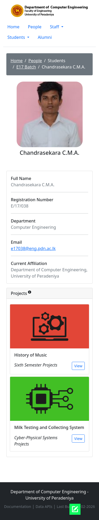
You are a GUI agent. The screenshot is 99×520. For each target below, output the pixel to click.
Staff (55, 27)
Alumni (45, 37)
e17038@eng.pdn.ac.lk (33, 248)
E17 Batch (26, 67)
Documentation (18, 506)
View (78, 365)
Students (16, 37)
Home (13, 27)
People (34, 27)
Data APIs (44, 506)
